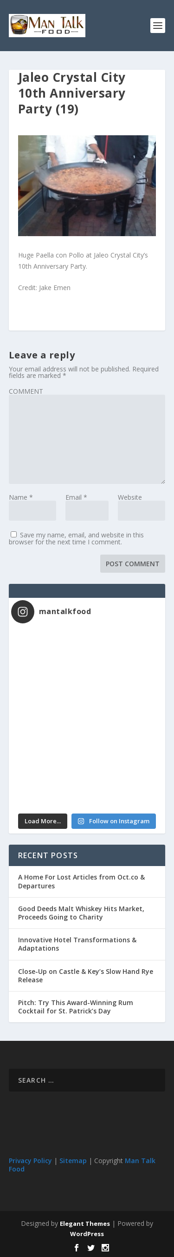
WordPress (87, 1234)
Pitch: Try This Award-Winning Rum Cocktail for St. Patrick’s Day (75, 1006)
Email (76, 497)
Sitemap (73, 1160)
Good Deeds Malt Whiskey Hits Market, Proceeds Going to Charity (81, 912)
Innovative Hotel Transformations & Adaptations (77, 944)
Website (130, 497)
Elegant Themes (85, 1223)
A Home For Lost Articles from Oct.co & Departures (81, 881)
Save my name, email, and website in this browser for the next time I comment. (76, 538)
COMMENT (26, 391)
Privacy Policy (30, 1160)
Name (21, 497)
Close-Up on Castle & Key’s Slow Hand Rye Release (85, 975)
